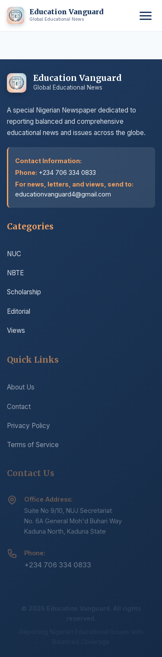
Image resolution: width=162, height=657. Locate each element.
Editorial (18, 312)
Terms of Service (33, 447)
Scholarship (24, 293)
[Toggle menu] (145, 15)
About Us (21, 389)
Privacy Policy (28, 428)
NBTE (15, 273)
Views (16, 331)
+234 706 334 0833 (57, 567)
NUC (14, 254)
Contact (19, 409)
